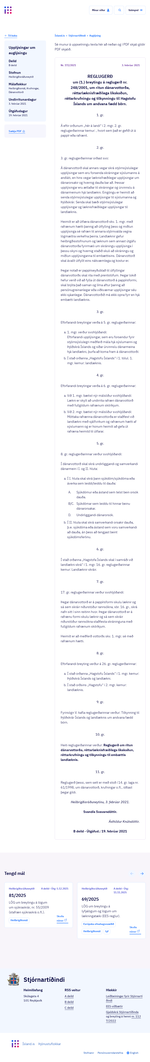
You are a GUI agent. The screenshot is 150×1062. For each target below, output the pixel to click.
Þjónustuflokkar (49, 1044)
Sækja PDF (17, 131)
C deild (69, 1007)
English (134, 1052)
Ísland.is (28, 1044)
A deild (69, 996)
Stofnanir (89, 1052)
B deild (69, 1002)
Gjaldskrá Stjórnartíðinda (122, 1012)
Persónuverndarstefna (110, 1052)
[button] (100, 10)
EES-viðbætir (114, 1006)
